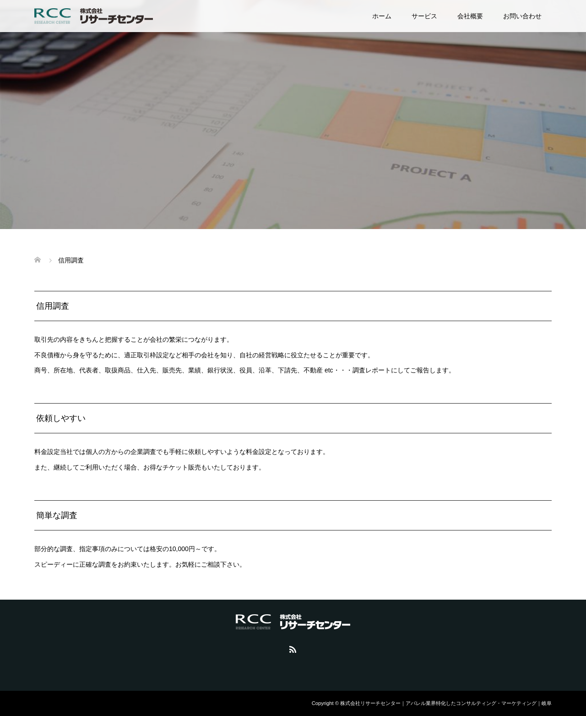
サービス (424, 16)
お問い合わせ (522, 16)
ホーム (381, 16)
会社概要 (470, 16)
